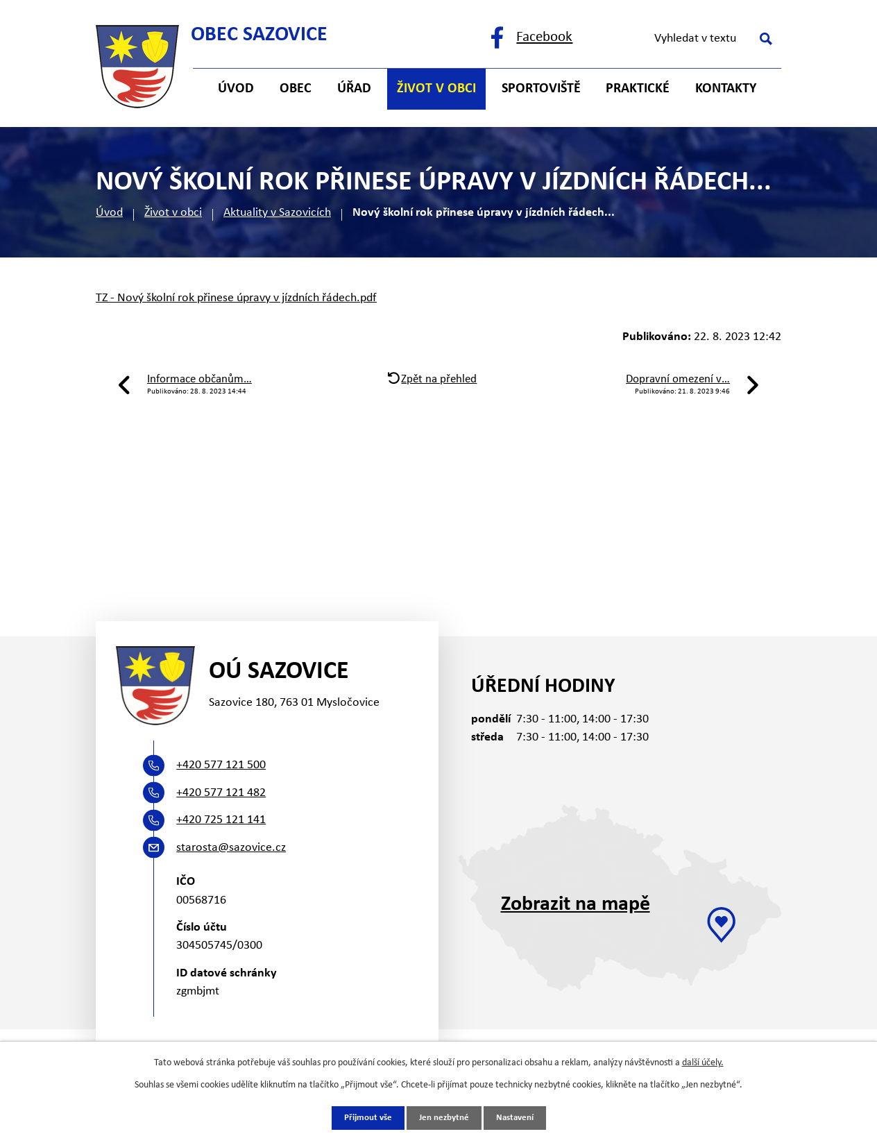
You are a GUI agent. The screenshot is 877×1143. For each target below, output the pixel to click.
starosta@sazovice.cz (231, 847)
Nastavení (518, 1117)
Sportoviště (541, 89)
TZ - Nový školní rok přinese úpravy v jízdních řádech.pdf (236, 298)
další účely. (703, 1061)
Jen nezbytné (443, 1117)
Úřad (354, 89)
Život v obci (173, 212)
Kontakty (725, 89)
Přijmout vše (363, 1117)
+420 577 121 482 (221, 792)
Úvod (109, 212)
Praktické (638, 89)
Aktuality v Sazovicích (277, 212)
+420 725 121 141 (221, 820)
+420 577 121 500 (221, 765)
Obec (296, 89)
